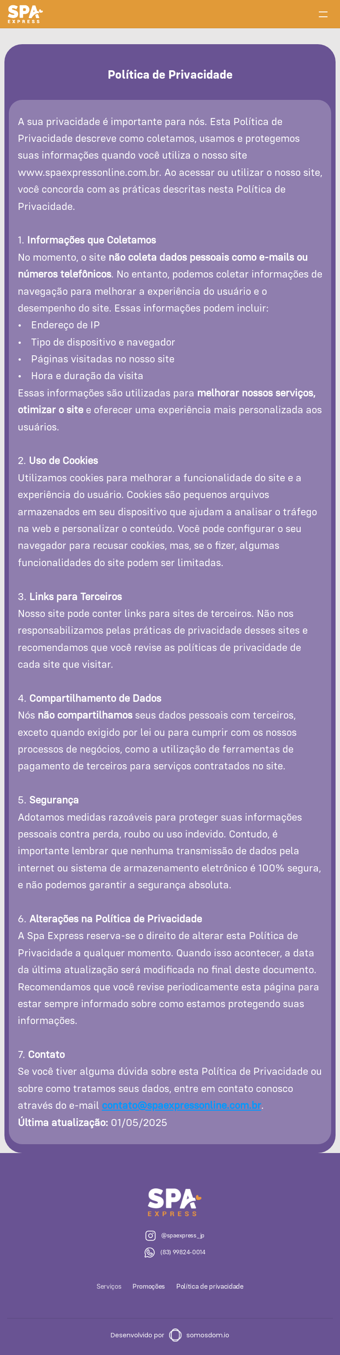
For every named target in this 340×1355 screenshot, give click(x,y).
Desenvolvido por (137, 1335)
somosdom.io (207, 1335)
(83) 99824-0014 (182, 1252)
